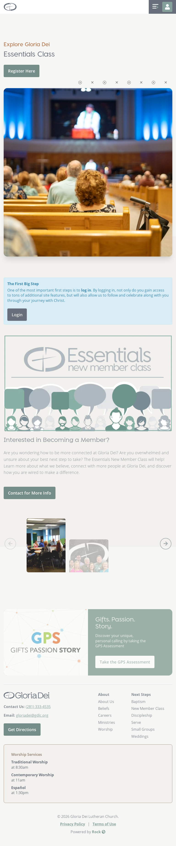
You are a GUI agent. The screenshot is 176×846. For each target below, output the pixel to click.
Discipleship (141, 715)
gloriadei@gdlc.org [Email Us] (32, 715)
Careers (105, 715)
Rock (98, 831)
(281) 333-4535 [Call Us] (38, 706)
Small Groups (143, 729)
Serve (136, 722)
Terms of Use (104, 824)
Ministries (106, 722)
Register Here (21, 71)
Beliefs (103, 708)
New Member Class (147, 708)
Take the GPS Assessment (125, 676)
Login (17, 314)
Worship (105, 729)
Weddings (139, 736)
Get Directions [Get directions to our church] (22, 729)
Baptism (138, 701)
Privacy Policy (72, 824)
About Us (106, 701)
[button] (165, 543)
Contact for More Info (29, 493)
